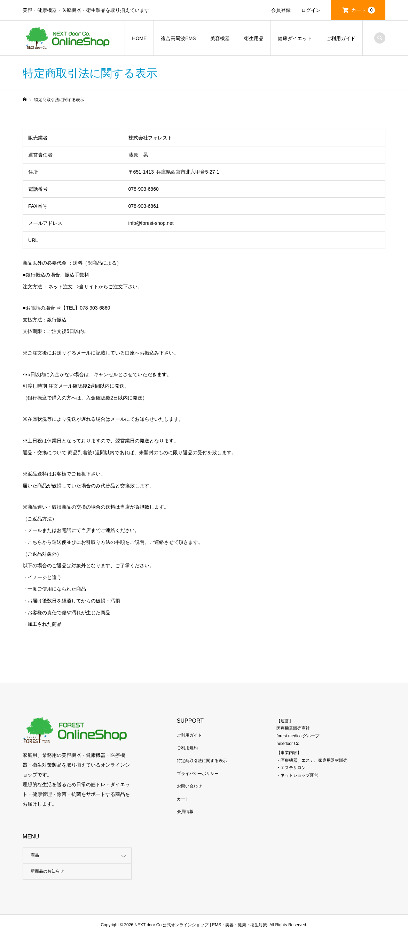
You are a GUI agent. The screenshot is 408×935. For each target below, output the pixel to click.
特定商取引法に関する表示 (202, 760)
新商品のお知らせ (47, 871)
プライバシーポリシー (198, 773)
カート (363, 10)
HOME (139, 38)
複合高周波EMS (178, 38)
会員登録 (281, 10)
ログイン (311, 10)
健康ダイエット (295, 38)
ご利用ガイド (340, 38)
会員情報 (185, 811)
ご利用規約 (187, 747)
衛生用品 (254, 38)
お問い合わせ (189, 786)
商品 (35, 855)
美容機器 (220, 38)
